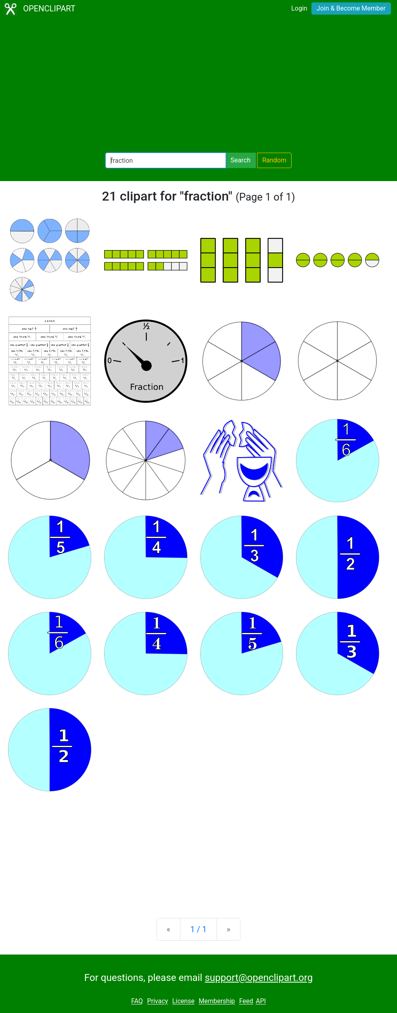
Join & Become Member (351, 8)
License (183, 1001)
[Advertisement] (198, 85)
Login (299, 8)
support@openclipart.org (259, 977)
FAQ (137, 1001)
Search (241, 160)
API (261, 1001)
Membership (217, 1001)
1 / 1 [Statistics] (198, 929)
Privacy (157, 1001)
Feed (246, 1001)
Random (274, 160)
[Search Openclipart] (165, 160)
